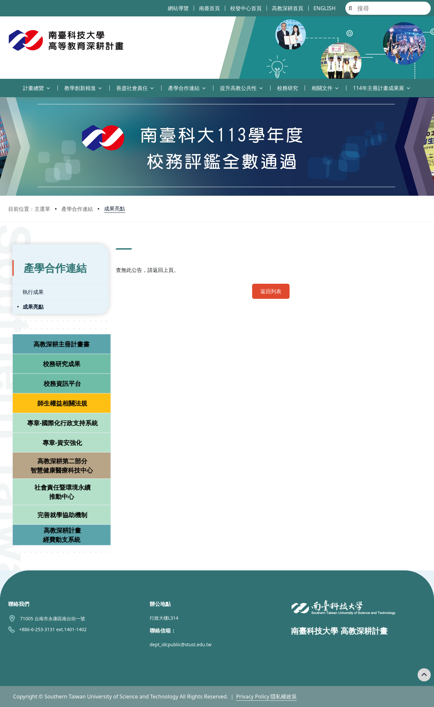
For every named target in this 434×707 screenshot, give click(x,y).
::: (1, 84)
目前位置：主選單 (29, 208)
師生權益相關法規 (58, 400)
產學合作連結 (77, 208)
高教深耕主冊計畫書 (58, 341)
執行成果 (28, 289)
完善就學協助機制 (58, 512)
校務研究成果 (57, 361)
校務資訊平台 (58, 381)
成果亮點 (114, 208)
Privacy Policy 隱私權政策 (266, 696)
